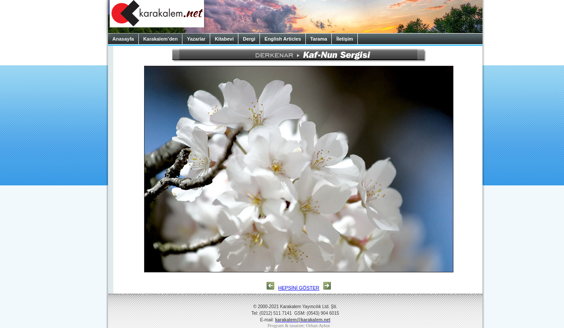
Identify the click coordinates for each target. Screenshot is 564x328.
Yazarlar (196, 38)
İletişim (344, 38)
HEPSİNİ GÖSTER (298, 287)
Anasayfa (123, 38)
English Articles (282, 38)
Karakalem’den (160, 38)
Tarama (318, 38)
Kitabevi (224, 38)
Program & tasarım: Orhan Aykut (298, 325)
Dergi (249, 38)
